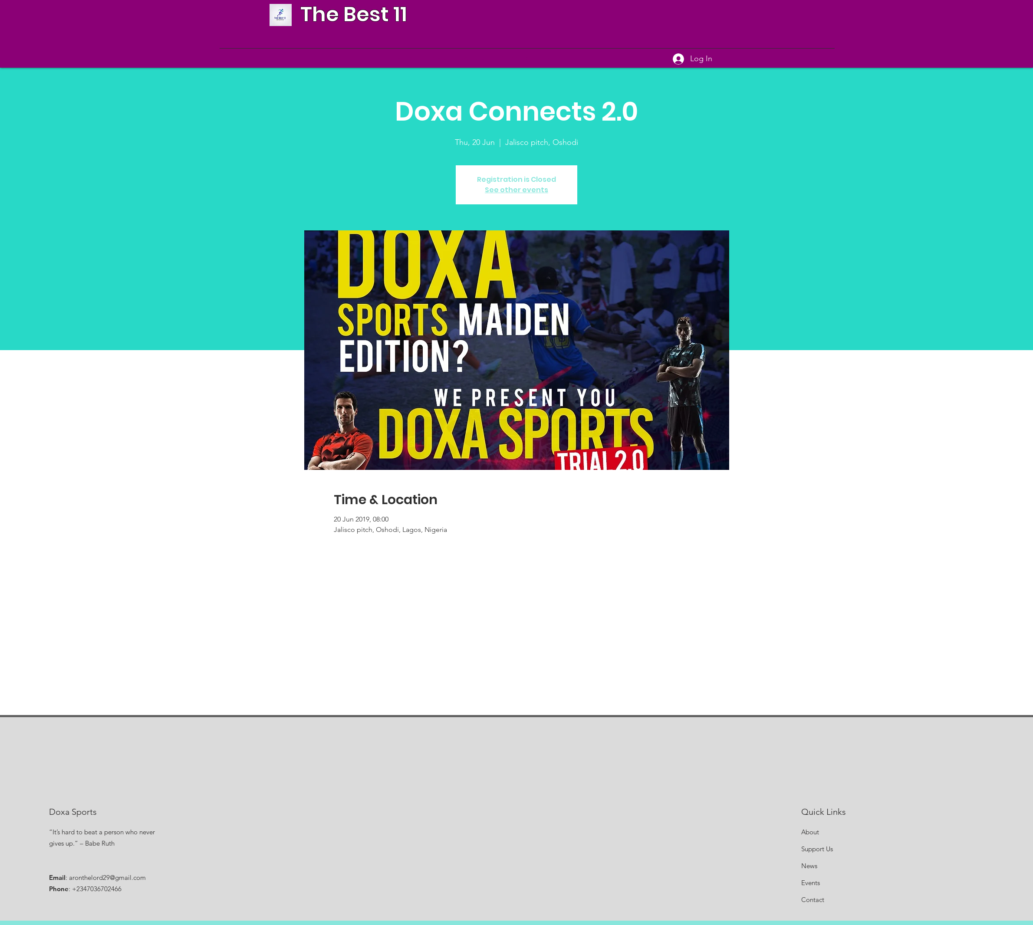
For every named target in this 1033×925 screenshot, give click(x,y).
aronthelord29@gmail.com (107, 877)
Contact (812, 899)
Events (810, 883)
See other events (516, 190)
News (809, 866)
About (810, 832)
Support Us (817, 849)
